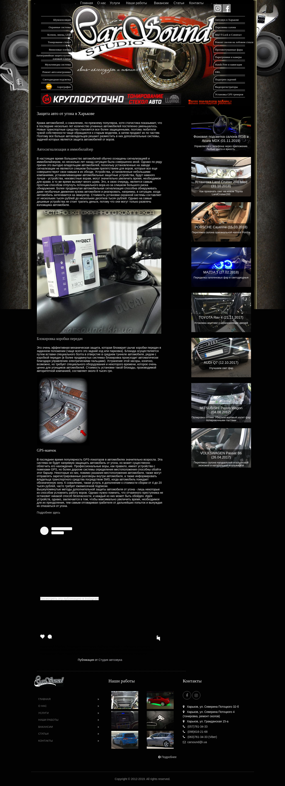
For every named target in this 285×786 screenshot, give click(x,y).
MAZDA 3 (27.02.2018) (221, 272)
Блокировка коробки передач (60, 339)
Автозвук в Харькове (227, 19)
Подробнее (167, 757)
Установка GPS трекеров (229, 94)
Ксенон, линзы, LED (59, 34)
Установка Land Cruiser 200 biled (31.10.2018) (221, 184)
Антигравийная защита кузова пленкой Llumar (53, 57)
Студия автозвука (110, 659)
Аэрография (64, 86)
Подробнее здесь (48, 512)
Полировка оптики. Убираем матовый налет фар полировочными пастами (221, 419)
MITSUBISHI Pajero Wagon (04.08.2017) (221, 410)
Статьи (178, 3)
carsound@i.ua (195, 742)
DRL (218, 72)
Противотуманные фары (229, 49)
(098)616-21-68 (195, 731)
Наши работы (136, 3)
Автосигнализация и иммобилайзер (65, 149)
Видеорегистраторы (226, 86)
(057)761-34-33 (195, 726)
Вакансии (161, 3)
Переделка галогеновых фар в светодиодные (221, 277)
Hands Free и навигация (228, 64)
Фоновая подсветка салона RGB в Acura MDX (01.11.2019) (221, 139)
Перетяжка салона (225, 27)
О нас (101, 3)
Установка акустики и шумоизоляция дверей (221, 323)
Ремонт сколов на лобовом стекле (234, 42)
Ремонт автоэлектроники (56, 72)
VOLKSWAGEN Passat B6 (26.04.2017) (221, 455)
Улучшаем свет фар (221, 368)
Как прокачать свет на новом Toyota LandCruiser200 (221, 193)
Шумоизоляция (62, 19)
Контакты (196, 3)
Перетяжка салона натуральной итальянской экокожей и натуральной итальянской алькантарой (221, 465)
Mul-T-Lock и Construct (228, 34)
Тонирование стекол (59, 42)
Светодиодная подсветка (57, 79)
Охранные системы (60, 27)
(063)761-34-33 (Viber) (200, 737)
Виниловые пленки (60, 49)
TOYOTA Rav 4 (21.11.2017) (221, 317)
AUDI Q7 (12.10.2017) (221, 363)
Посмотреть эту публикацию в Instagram (69, 598)
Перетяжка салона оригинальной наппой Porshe (221, 232)
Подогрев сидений (225, 79)
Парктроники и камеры (228, 57)
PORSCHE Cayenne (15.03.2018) (221, 227)
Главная (86, 3)
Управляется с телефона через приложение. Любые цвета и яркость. (221, 148)
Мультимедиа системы (58, 64)
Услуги (115, 3)
